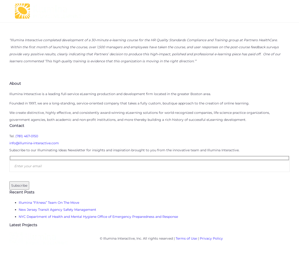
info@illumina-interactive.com (34, 143)
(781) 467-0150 (26, 136)
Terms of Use (186, 238)
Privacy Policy (211, 238)
